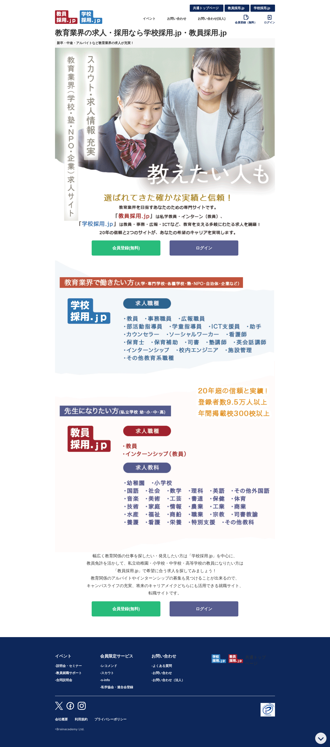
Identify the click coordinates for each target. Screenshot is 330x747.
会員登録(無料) (126, 248)
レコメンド (109, 666)
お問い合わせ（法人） (169, 680)
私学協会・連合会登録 (117, 687)
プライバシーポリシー (110, 719)
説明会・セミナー (69, 666)
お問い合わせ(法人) (212, 18)
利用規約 (81, 719)
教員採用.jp (236, 8)
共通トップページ (206, 8)
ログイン (204, 248)
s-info (105, 680)
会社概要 (61, 719)
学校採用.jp (262, 8)
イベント (149, 18)
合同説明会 (64, 680)
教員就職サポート (69, 673)
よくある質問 (162, 666)
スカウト (107, 673)
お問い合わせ (176, 18)
